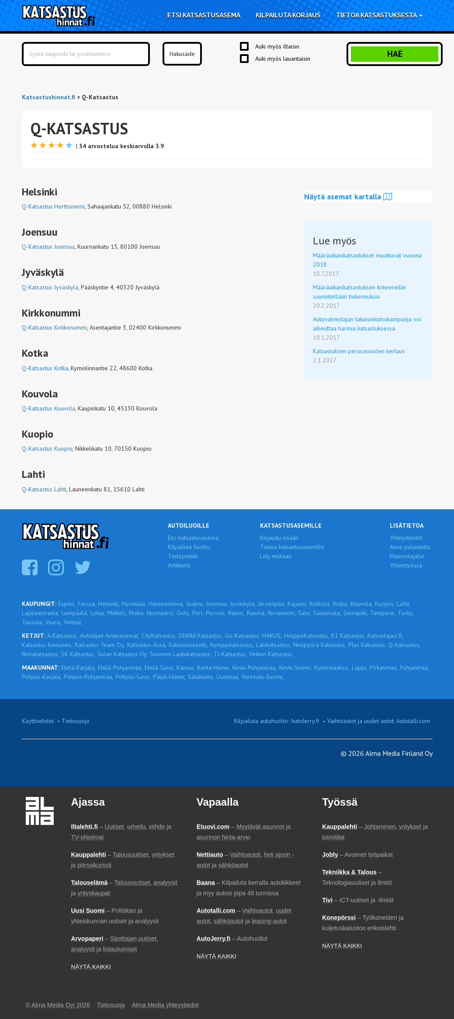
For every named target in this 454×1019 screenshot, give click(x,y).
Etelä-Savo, (159, 667)
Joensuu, (217, 604)
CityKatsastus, (159, 636)
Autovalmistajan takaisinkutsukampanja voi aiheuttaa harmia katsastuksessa (367, 323)
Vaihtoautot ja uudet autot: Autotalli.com (378, 721)
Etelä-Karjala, (78, 667)
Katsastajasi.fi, (385, 636)
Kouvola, (361, 604)
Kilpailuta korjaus (288, 15)
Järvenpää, (271, 604)
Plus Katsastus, (367, 645)
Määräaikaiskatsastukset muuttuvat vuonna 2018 (367, 259)
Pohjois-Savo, (133, 677)
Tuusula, (32, 622)
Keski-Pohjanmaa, (254, 667)
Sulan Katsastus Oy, (122, 654)
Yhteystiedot (406, 538)
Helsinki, (109, 604)
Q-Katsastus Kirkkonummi (54, 327)
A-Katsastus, (62, 636)
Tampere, (382, 613)
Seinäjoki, (355, 613)
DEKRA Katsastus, (201, 636)
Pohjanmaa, (414, 667)
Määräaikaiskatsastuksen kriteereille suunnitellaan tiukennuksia (359, 291)
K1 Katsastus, (348, 636)
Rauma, (256, 613)
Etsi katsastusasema (203, 15)
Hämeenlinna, (166, 604)
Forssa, (87, 604)
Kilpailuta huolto (189, 547)
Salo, (304, 613)
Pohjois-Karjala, (42, 677)
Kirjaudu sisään (279, 538)
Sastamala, (327, 613)
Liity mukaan (275, 556)
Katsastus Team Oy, (100, 645)
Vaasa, (53, 622)
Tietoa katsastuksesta (379, 15)
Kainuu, (186, 667)
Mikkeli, (117, 613)
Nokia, (137, 613)
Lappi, (359, 667)
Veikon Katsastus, (271, 654)
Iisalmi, (195, 604)
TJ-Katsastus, (230, 654)
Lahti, (403, 604)
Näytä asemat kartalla (348, 196)
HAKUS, (272, 636)
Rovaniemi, (282, 613)
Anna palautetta (410, 547)
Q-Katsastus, (404, 645)
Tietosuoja (75, 721)
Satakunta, (201, 677)
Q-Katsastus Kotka (45, 368)
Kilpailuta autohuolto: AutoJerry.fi (276, 721)
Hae (394, 53)
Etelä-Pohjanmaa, (120, 667)
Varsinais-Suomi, (263, 677)
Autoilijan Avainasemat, (109, 636)
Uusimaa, (227, 677)
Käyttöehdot (38, 721)
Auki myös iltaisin (277, 46)
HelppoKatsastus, (306, 636)
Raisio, (236, 613)
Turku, (405, 613)
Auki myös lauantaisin (282, 59)
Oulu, (183, 613)
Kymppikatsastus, (232, 645)
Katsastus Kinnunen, (47, 645)
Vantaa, (73, 622)
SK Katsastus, (78, 654)
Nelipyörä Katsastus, (319, 645)
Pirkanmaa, (384, 667)
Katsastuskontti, (188, 645)
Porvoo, (216, 613)
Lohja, (97, 613)
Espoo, (67, 604)
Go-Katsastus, (242, 636)
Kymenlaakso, (332, 667)
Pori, (198, 613)
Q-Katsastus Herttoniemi (53, 206)
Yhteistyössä (406, 565)
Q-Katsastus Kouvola (48, 408)
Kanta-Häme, (213, 667)
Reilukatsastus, (40, 654)
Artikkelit (179, 565)
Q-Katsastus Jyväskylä (50, 287)
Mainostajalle (407, 556)
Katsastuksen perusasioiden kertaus (359, 351)
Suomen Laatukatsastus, (180, 654)
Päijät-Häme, (169, 677)
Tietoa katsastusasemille (292, 547)
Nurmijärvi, (160, 613)
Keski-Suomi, (295, 667)
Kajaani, (297, 604)
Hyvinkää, (134, 604)
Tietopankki (183, 556)
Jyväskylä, (243, 604)
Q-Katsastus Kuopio (47, 448)
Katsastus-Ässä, (146, 645)
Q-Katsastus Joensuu (48, 246)
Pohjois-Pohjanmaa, (89, 677)
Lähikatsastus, (273, 645)
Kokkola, (320, 604)
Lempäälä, (75, 613)
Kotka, (340, 604)
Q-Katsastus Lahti (44, 489)
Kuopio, (385, 604)
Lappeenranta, (40, 613)
